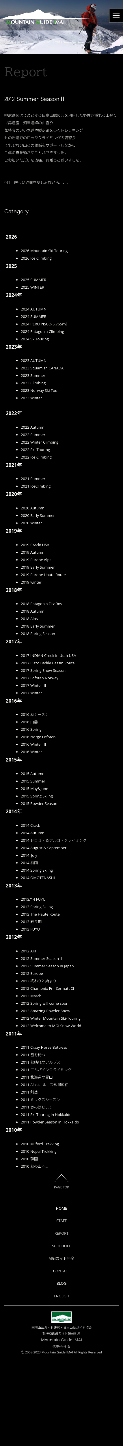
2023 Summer (33, 462)
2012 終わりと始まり (39, 1067)
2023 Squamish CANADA (42, 454)
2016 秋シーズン (35, 801)
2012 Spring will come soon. (45, 1089)
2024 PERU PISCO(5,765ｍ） (45, 410)
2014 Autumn (32, 919)
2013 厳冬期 (31, 1008)
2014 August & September (43, 934)
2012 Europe (32, 1060)
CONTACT (61, 1357)
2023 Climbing (33, 469)
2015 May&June (34, 875)
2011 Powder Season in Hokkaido (50, 1208)
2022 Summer (33, 521)
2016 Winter (31, 838)
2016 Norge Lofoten (38, 823)
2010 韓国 (29, 1245)
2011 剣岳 (29, 1179)
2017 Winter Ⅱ (34, 771)
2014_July (29, 941)
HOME (9, 42)
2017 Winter (31, 779)
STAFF (61, 1307)
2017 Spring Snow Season (43, 757)
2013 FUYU (30, 1016)
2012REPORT (42, 42)
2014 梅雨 (29, 949)
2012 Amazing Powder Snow (45, 1097)
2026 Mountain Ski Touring (44, 337)
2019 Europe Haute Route (43, 661)
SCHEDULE (61, 1332)
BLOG (62, 1370)
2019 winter (31, 668)
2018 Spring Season (38, 720)
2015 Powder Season (39, 890)
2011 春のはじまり (37, 1193)
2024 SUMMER (33, 403)
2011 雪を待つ (33, 1141)
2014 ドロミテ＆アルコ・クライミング (54, 926)
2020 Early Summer (38, 602)
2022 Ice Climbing (36, 543)
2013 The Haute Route (40, 1001)
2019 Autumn (32, 638)
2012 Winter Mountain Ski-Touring (51, 1104)
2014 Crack (30, 911)
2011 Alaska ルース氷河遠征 (44, 1171)
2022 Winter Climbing (39, 528)
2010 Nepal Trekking (39, 1237)
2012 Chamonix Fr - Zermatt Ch (48, 1074)
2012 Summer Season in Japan (47, 1052)
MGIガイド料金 (61, 1345)
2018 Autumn (32, 698)
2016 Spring (31, 816)
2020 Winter (31, 609)
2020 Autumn (32, 594)
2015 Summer (33, 867)
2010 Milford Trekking (40, 1230)
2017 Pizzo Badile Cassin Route (48, 749)
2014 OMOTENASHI (38, 964)
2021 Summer (33, 565)
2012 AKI (28, 1037)
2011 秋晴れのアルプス (40, 1149)
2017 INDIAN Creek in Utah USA (48, 742)
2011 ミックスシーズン (40, 1186)
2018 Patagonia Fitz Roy (41, 690)
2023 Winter (31, 484)
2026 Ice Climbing (36, 344)
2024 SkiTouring (35, 425)
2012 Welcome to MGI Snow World (51, 1112)
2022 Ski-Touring (35, 536)
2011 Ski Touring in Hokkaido (46, 1201)
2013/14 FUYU (33, 986)
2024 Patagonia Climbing (42, 418)
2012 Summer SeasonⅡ (42, 1045)
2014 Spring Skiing (37, 956)
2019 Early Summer (38, 653)
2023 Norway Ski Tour (40, 477)
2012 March (31, 1082)
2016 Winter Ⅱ (34, 831)
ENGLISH (61, 1382)
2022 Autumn (32, 513)
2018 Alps (29, 705)
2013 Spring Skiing (37, 993)
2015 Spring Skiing (37, 882)
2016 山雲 (29, 808)
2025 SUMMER (33, 366)
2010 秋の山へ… (34, 1252)
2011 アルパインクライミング (46, 1156)
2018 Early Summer (38, 713)
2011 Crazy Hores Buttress (44, 1134)
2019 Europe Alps (36, 646)
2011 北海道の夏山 (37, 1164)
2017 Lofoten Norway (39, 764)
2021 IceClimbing (36, 573)
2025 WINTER (32, 374)
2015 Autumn (32, 860)
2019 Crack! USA (35, 631)
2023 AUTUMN (33, 447)
